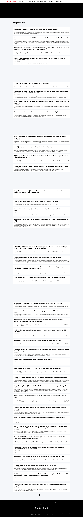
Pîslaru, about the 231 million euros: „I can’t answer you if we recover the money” (37, 201)
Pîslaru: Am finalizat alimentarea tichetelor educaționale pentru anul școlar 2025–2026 (39, 417)
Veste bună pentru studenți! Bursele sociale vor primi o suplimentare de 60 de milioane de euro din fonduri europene (41, 350)
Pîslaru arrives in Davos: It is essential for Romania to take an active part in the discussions (40, 277)
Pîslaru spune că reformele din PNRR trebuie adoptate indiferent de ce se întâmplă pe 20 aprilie (41, 38)
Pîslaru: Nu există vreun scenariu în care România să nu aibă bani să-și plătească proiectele (40, 377)
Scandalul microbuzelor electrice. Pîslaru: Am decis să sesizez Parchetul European (38, 368)
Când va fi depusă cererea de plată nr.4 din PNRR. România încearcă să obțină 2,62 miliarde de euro (41, 396)
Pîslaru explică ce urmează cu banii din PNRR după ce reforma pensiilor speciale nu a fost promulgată (40, 408)
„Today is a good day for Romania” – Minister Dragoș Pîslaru (31, 83)
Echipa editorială (22, 502)
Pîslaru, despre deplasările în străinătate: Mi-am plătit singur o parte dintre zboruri (38, 257)
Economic (28, 1)
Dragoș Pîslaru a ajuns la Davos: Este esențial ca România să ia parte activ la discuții (38, 303)
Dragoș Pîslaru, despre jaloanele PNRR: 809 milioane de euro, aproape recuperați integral (40, 386)
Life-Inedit (51, 1)
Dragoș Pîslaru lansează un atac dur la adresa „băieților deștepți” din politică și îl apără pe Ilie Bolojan (41, 220)
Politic (33, 1)
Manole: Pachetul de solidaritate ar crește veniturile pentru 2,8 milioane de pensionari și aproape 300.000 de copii (39, 59)
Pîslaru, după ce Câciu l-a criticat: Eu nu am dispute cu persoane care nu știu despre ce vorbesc (41, 166)
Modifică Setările (41, 504)
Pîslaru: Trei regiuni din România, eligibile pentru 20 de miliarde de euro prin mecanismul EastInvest (40, 137)
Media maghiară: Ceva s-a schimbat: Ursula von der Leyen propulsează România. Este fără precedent (40, 330)
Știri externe (40, 1)
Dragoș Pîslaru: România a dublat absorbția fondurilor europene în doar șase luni (37, 340)
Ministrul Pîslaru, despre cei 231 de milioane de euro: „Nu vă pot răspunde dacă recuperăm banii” (40, 209)
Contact (62, 502)
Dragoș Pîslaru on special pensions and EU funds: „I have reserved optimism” (36, 29)
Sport (65, 1)
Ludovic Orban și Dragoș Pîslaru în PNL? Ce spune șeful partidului (33, 359)
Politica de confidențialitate (53, 502)
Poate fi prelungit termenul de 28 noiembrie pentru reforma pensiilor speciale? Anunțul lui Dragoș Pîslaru (40, 485)
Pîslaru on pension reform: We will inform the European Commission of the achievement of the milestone (41, 102)
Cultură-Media (58, 1)
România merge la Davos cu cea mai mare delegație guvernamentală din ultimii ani (38, 311)
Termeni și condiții (42, 502)
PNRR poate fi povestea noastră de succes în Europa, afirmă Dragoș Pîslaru (35, 465)
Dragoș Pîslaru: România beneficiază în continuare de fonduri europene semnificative (39, 456)
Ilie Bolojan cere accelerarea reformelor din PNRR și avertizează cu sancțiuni (36, 147)
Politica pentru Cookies (32, 502)
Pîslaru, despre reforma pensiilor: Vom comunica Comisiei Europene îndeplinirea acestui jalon (41, 112)
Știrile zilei (21, 1)
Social (46, 1)
